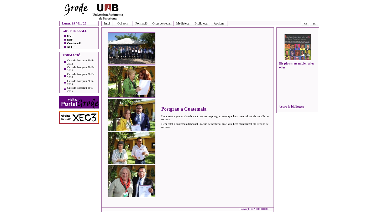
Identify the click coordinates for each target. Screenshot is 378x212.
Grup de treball (162, 23)
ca (305, 23)
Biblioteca (201, 23)
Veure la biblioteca (291, 107)
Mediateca (183, 23)
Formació (141, 23)
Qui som (122, 23)
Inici (107, 23)
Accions (219, 23)
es (314, 23)
